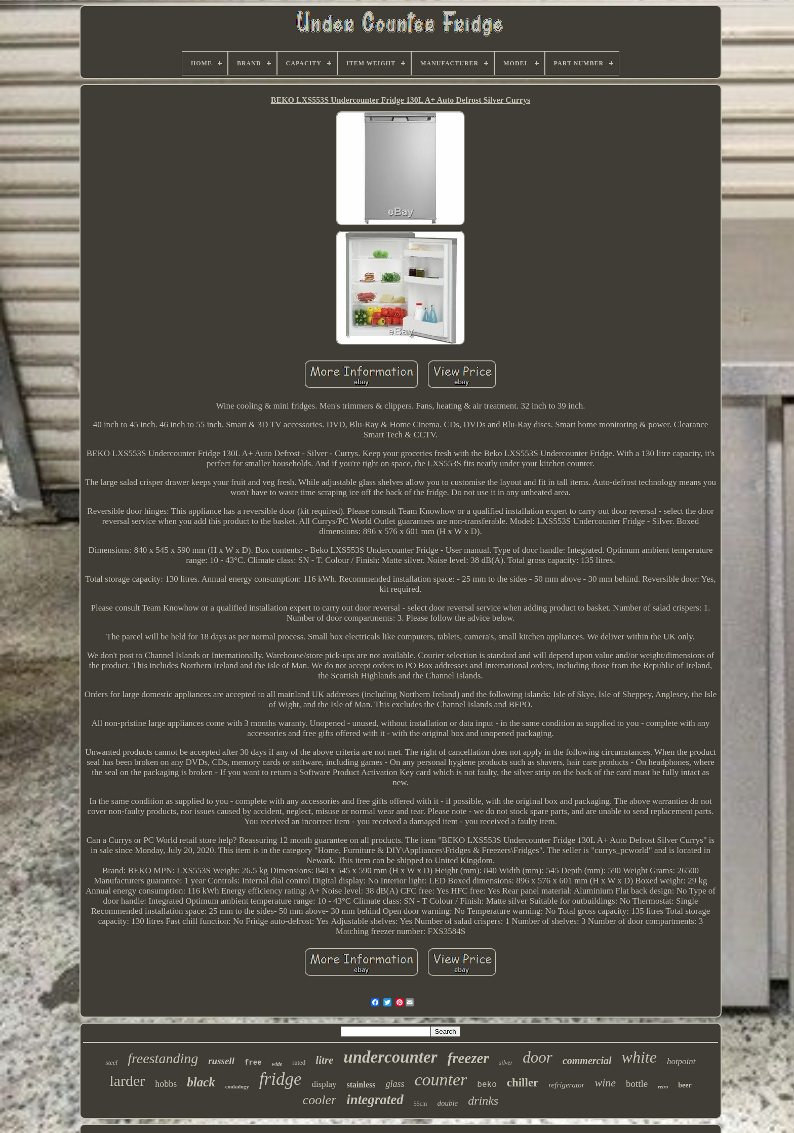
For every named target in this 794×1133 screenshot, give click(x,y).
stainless (361, 1084)
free (253, 1063)
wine (605, 1082)
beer (684, 1085)
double (447, 1103)
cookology (237, 1086)
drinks (483, 1100)
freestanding (163, 1058)
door (537, 1057)
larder (127, 1080)
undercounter (390, 1057)
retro (663, 1086)
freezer (468, 1058)
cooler (319, 1099)
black (201, 1082)
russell (221, 1061)
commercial (587, 1060)
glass (394, 1084)
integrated (375, 1099)
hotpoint (681, 1061)
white (639, 1057)
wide (277, 1064)
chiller (523, 1082)
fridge (280, 1079)
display (323, 1084)
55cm (420, 1103)
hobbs (166, 1084)
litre (324, 1060)
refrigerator (566, 1085)
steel (111, 1062)
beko (486, 1084)
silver (506, 1062)
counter (440, 1079)
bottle (637, 1083)
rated (298, 1062)
